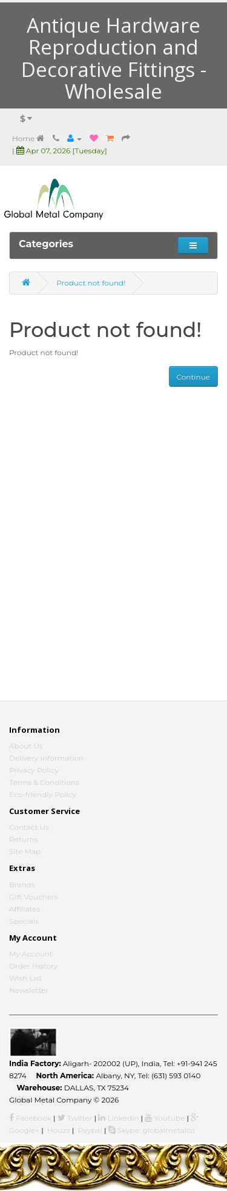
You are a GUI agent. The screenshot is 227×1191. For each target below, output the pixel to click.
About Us (26, 745)
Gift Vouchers (33, 896)
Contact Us (29, 827)
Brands (22, 884)
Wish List (25, 977)
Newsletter (28, 990)
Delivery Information (46, 757)
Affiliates (24, 908)
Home (28, 138)
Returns (23, 839)
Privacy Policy (34, 770)
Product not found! (90, 282)
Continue (193, 376)
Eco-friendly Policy (42, 794)
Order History (33, 965)
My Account (31, 953)
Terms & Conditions (44, 782)
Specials (24, 921)
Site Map (25, 851)
